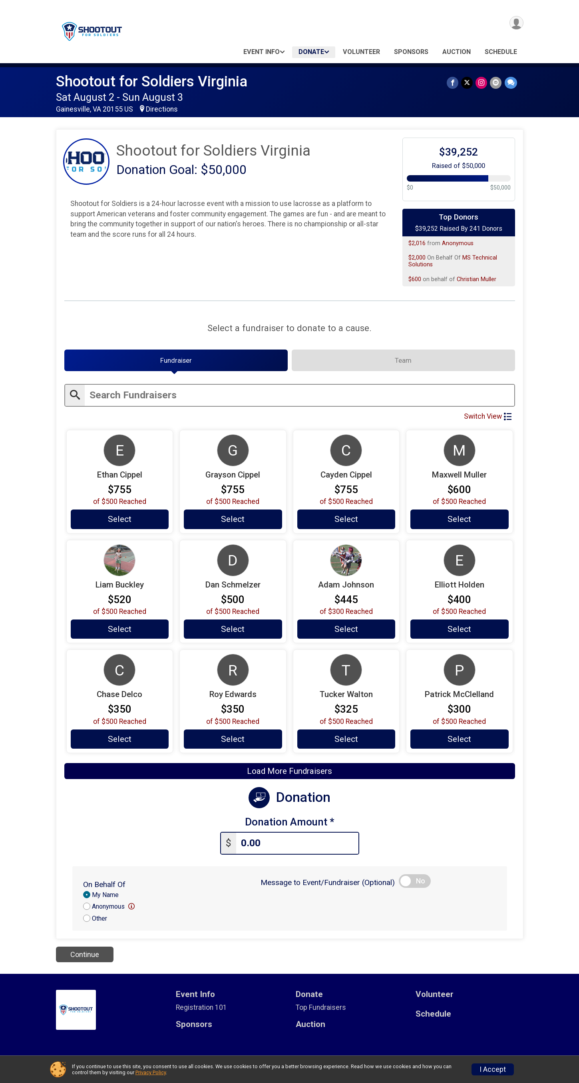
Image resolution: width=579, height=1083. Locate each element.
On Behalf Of (104, 887)
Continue (84, 957)
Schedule (501, 52)
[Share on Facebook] (454, 83)
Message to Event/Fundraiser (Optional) (328, 885)
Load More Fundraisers (289, 774)
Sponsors (411, 52)
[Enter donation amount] (297, 846)
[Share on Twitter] (468, 83)
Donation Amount (289, 825)
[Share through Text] (511, 83)
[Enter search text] (299, 397)
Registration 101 (201, 1010)
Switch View (487, 419)
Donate (311, 52)
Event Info (261, 52)
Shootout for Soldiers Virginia (151, 81)
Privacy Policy (150, 1072)
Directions (162, 109)
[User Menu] (516, 23)
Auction (456, 52)
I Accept (493, 1069)
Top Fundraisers (321, 1010)
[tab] (176, 362)
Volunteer (361, 52)
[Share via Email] (496, 83)
